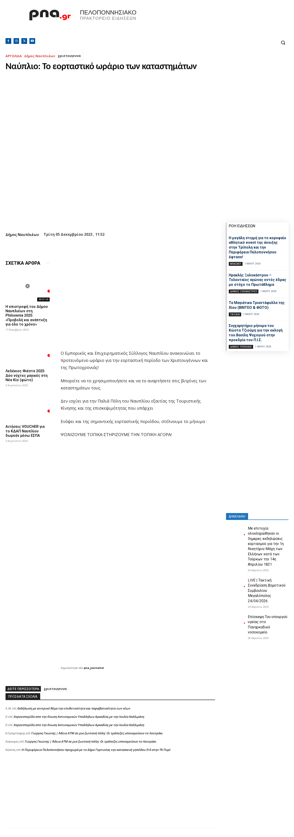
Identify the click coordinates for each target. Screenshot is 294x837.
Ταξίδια (235, 314)
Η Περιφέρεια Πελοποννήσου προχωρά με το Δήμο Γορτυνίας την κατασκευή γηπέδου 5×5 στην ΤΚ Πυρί (95, 750)
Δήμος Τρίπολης (241, 346)
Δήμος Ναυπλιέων (39, 56)
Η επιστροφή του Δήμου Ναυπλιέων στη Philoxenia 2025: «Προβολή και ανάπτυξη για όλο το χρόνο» (27, 315)
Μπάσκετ (235, 263)
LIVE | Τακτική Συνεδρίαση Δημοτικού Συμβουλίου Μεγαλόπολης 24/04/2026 (267, 590)
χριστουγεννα (69, 56)
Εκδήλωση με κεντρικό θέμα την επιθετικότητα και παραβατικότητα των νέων (73, 708)
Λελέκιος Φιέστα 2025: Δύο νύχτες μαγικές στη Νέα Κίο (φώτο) (27, 375)
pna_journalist (94, 668)
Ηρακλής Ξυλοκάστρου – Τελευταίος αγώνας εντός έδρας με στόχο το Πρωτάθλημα (257, 280)
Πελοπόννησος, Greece (211, 22)
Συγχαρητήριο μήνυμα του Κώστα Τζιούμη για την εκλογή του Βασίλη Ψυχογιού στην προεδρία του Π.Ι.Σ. (256, 332)
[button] (282, 42)
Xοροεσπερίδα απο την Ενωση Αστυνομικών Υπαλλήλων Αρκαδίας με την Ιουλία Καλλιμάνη (78, 717)
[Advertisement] (110, 795)
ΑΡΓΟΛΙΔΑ (14, 56)
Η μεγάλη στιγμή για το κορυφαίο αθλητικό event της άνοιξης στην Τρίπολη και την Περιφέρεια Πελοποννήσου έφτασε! (257, 247)
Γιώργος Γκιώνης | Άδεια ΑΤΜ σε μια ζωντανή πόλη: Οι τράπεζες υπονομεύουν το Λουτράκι (97, 733)
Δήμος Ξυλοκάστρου (243, 291)
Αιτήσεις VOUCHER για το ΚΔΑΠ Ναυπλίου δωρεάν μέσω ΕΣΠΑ (25, 430)
